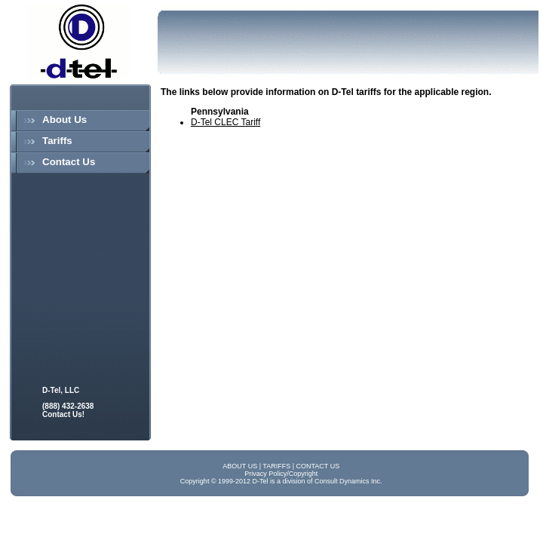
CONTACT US (318, 466)
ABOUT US (239, 466)
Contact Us (68, 161)
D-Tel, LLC (60, 390)
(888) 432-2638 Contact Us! (68, 410)
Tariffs (57, 140)
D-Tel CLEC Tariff (225, 122)
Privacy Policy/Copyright (281, 473)
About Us (64, 119)
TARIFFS (276, 466)
